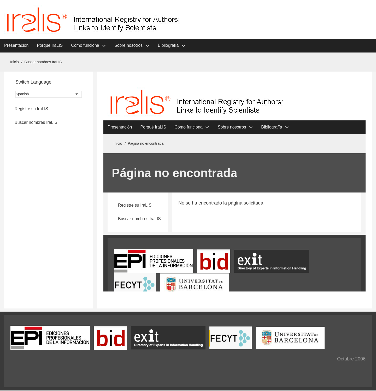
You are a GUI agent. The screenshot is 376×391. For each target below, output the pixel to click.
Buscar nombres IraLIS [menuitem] (36, 123)
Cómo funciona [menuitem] (85, 46)
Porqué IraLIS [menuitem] (50, 46)
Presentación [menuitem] (16, 46)
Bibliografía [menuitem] (168, 46)
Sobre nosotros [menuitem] (128, 46)
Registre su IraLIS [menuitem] (31, 109)
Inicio (14, 62)
